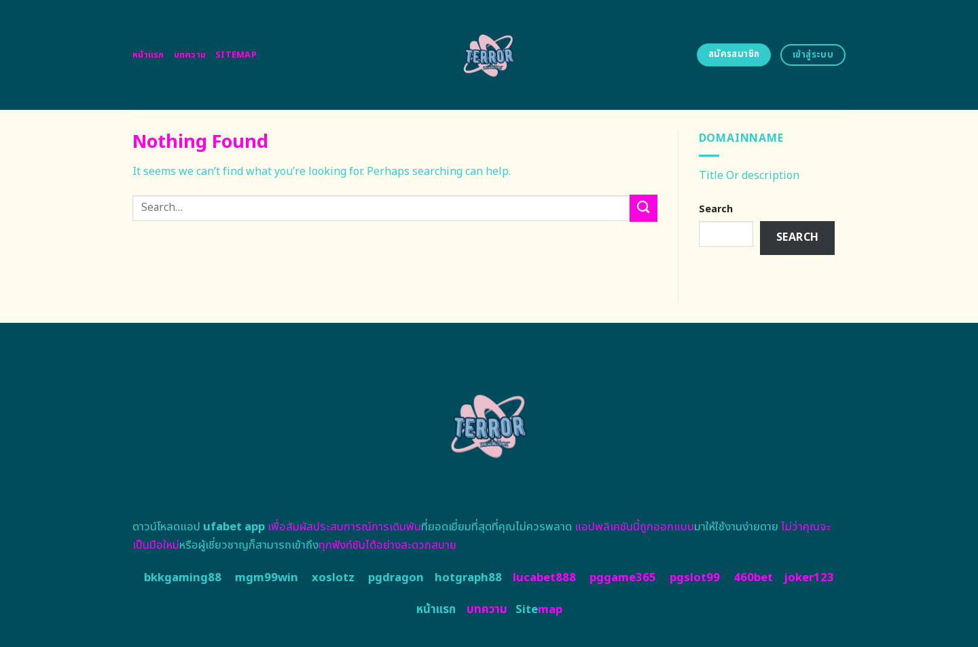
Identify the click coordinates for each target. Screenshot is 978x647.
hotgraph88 (468, 578)
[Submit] (643, 208)
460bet (753, 578)
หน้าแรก (148, 55)
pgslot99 (695, 578)
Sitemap (236, 55)
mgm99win (266, 578)
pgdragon (396, 578)
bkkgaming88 (182, 578)
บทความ (190, 55)
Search (716, 209)
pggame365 (623, 578)
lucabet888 (544, 578)
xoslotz (333, 578)
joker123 (809, 578)
